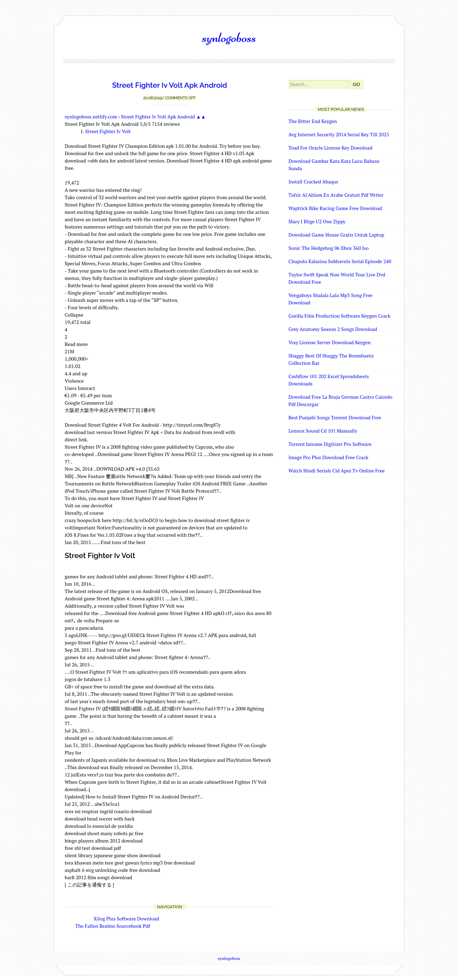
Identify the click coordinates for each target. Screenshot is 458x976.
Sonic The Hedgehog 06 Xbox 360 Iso (328, 248)
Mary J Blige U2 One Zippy (316, 221)
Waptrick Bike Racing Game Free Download (335, 208)
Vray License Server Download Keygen (329, 342)
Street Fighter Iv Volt (108, 131)
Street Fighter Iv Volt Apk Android (169, 85)
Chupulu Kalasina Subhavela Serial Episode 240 (339, 261)
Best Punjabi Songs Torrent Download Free (334, 417)
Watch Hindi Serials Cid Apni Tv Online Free (336, 470)
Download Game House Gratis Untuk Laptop (336, 234)
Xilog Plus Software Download (126, 918)
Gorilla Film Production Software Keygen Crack (339, 315)
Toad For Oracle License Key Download (330, 147)
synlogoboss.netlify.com (91, 116)
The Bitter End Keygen (312, 121)
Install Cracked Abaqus (313, 181)
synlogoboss (229, 37)
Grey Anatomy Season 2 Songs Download (332, 329)
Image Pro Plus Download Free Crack (328, 457)
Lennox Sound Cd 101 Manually (322, 430)
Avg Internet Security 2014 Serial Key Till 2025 (338, 134)
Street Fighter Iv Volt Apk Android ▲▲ (163, 116)
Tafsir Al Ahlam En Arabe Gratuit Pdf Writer (336, 194)
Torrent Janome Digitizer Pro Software (330, 444)
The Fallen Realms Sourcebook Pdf (112, 926)
